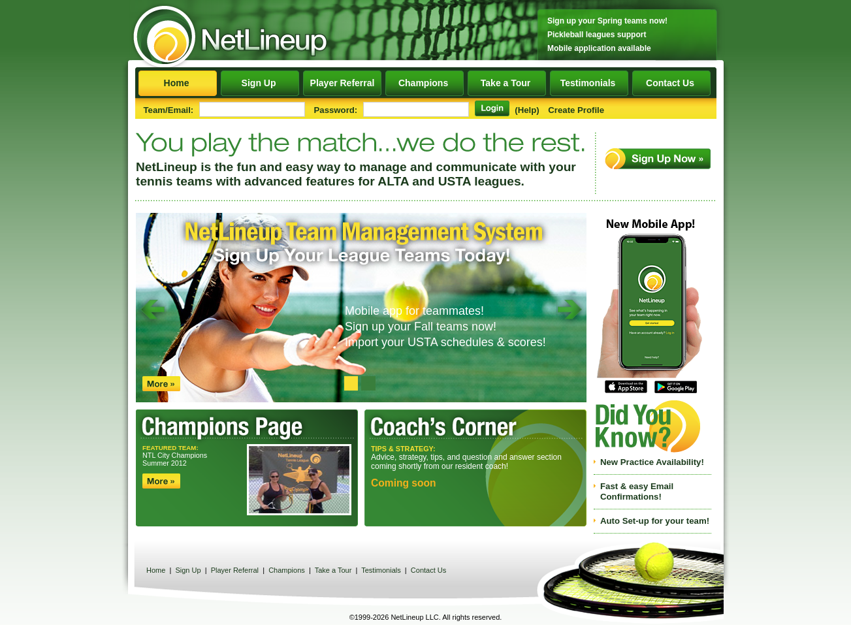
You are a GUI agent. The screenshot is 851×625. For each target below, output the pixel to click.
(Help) (527, 110)
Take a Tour (506, 83)
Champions (424, 83)
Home (177, 83)
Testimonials (589, 83)
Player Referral (342, 83)
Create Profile (576, 110)
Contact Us (671, 83)
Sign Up (259, 83)
